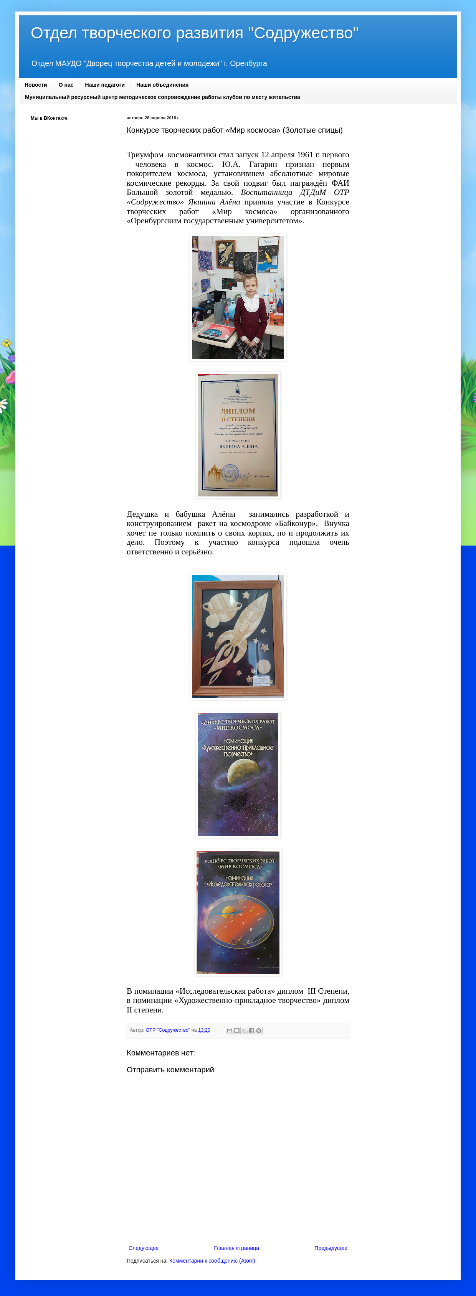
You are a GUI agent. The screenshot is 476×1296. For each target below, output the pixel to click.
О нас (66, 85)
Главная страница (236, 1248)
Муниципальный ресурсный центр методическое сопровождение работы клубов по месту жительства (162, 97)
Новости (36, 85)
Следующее (144, 1248)
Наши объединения (162, 85)
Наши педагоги (105, 85)
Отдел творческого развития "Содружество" (195, 33)
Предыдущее (330, 1248)
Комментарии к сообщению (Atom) (212, 1261)
